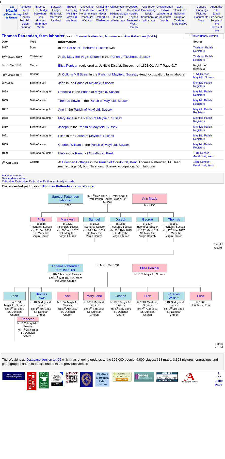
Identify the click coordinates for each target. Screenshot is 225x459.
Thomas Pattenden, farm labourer (33, 36)
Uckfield (56, 20)
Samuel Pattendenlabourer (65, 198)
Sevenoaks (133, 20)
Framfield (102, 10)
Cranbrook (148, 6)
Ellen (61, 136)
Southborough (149, 16)
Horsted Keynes (133, 15)
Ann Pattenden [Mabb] (140, 36)
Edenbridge (41, 10)
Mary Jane (65, 118)
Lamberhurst (164, 13)
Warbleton (102, 20)
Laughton (179, 16)
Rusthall (118, 16)
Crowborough (165, 6)
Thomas (174, 219)
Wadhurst (71, 20)
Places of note (216, 29)
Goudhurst (133, 10)
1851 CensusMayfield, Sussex (203, 76)
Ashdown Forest (25, 8)
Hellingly (71, 13)
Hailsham (179, 13)
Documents (201, 16)
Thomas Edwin (69, 101)
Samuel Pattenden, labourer (96, 36)
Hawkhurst (40, 13)
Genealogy (201, 10)
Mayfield (71, 16)
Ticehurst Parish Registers (203, 49)
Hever (102, 13)
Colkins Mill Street (75, 74)
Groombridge (149, 10)
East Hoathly (25, 15)
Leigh (25, 23)
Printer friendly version (204, 35)
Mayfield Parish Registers (202, 84)
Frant (118, 10)
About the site (216, 8)
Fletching (71, 10)
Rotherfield (102, 16)
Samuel (94, 219)
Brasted (40, 6)
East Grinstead (180, 8)
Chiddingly (102, 6)
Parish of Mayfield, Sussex (117, 74)
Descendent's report (14, 178)
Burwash (56, 6)
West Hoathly (133, 25)
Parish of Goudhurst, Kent (94, 153)
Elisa (61, 153)
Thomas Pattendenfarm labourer (66, 268)
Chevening (87, 6)
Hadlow (164, 10)
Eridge (56, 10)
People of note (216, 22)
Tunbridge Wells (41, 25)
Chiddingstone (119, 6)
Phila (41, 219)
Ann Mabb (149, 198)
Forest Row (87, 10)
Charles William (69, 145)
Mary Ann (68, 219)
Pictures (201, 13)
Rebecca (64, 92)
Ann (61, 109)
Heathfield (56, 13)
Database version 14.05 (44, 359)
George (147, 219)
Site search (216, 16)
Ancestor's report (12, 175)
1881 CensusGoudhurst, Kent (203, 154)
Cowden (133, 6)
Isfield (148, 13)
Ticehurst (179, 20)
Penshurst (87, 16)
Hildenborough (119, 13)
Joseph (63, 127)
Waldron (87, 20)
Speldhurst (164, 16)
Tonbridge (25, 27)
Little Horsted (41, 18)
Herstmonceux (88, 13)
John (61, 83)
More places (179, 23)
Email (216, 13)
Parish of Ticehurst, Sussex (87, 48)
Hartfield (25, 20)
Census (201, 6)
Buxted (71, 6)
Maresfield (56, 16)
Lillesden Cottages (75, 162)
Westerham (118, 20)
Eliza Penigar (68, 65)
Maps (201, 20)
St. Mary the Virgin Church (81, 57)
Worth (164, 20)
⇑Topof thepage (218, 378)
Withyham (149, 20)
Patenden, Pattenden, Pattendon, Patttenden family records (38, 181)
